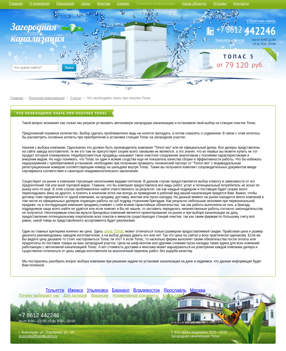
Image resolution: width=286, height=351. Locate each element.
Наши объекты (194, 3)
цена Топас (114, 231)
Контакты (241, 3)
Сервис (123, 3)
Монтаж (103, 3)
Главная (16, 3)
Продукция (65, 3)
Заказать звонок (229, 40)
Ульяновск (97, 290)
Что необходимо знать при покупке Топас (119, 98)
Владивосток (146, 290)
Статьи (75, 98)
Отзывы (220, 3)
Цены (85, 3)
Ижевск (75, 290)
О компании (39, 3)
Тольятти (55, 290)
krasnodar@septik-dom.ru (38, 336)
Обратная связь (261, 21)
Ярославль (175, 290)
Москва (197, 290)
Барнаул (121, 290)
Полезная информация (155, 3)
